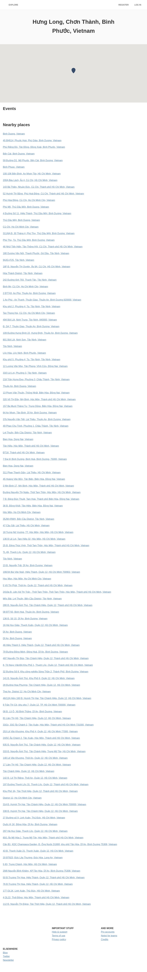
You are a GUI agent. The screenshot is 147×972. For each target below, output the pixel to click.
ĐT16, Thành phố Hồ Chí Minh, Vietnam (24, 452)
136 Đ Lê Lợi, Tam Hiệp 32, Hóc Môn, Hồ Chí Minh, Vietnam (34, 539)
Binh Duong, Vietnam (14, 134)
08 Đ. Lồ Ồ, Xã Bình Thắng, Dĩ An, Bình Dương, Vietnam (32, 711)
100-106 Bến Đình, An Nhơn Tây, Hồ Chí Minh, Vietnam (32, 173)
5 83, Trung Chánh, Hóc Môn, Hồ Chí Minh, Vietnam (30, 864)
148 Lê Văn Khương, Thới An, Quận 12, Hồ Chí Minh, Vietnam (35, 758)
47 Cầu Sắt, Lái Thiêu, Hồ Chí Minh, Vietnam (26, 525)
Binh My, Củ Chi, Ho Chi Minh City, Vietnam (25, 286)
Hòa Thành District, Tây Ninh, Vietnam (22, 273)
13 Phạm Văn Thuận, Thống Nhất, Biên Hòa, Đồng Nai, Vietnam (36, 392)
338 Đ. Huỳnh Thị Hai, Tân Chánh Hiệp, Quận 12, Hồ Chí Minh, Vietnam (40, 811)
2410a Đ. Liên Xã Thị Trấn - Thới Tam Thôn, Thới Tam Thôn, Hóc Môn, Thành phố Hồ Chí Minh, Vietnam (57, 592)
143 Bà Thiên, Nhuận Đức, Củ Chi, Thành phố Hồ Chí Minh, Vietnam (39, 187)
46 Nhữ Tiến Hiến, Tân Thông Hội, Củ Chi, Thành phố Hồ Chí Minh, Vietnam (43, 246)
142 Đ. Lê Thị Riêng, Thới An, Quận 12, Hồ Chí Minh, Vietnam (35, 778)
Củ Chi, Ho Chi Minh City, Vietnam (20, 227)
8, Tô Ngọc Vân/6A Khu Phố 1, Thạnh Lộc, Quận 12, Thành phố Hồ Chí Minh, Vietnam (48, 665)
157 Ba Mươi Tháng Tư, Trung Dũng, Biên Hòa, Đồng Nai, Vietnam (37, 406)
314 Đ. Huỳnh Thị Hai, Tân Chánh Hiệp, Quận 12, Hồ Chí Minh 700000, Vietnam (44, 804)
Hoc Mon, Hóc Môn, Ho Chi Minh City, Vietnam (27, 578)
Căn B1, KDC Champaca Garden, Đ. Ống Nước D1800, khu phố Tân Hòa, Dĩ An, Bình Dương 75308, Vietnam (60, 844)
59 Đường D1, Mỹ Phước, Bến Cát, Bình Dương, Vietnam (33, 160)
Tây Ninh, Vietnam (12, 346)
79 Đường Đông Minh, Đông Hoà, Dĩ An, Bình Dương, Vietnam (35, 652)
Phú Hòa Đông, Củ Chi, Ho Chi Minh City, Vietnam (29, 200)
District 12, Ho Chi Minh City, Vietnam (22, 798)
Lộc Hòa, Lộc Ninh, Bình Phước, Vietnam (24, 353)
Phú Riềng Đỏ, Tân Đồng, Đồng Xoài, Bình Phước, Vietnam (34, 147)
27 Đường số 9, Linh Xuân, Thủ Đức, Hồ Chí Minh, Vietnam (34, 817)
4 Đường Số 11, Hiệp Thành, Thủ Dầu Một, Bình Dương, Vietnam (37, 213)
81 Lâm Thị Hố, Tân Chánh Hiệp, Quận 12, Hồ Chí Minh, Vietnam (37, 718)
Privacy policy (59, 939)
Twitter (6, 956)
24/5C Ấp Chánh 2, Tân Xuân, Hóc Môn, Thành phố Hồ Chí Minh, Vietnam (41, 738)
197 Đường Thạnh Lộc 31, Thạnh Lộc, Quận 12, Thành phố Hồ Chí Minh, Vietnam (45, 784)
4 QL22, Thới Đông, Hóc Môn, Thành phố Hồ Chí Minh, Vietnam (36, 897)
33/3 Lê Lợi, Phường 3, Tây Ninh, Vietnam (25, 373)
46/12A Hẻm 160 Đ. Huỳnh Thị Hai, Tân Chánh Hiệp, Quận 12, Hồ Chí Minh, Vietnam (47, 698)
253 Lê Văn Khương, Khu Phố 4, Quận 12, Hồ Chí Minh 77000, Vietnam (40, 731)
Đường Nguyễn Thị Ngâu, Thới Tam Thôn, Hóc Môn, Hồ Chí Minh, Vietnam (42, 492)
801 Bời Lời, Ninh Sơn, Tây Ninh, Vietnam (24, 339)
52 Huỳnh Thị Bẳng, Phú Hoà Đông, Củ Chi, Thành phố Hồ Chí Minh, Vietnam (43, 193)
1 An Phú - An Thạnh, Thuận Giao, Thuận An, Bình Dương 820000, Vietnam (42, 300)
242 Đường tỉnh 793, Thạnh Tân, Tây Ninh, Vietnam (30, 280)
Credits (104, 939)
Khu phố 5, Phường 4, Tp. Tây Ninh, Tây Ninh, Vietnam (31, 359)
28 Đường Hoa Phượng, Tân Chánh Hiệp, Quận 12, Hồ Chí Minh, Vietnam (41, 685)
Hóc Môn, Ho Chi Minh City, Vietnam (22, 512)
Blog (5, 952)
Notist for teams (109, 935)
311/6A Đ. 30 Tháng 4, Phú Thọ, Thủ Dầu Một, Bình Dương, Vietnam (39, 233)
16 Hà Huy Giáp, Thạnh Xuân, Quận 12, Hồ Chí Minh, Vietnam (35, 625)
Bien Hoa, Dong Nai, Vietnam (18, 439)
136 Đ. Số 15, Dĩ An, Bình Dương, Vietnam (25, 618)
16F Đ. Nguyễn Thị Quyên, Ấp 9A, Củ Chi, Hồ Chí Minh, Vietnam (36, 266)
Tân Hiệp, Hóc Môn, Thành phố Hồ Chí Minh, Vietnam (31, 446)
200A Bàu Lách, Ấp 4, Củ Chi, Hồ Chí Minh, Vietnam (30, 180)
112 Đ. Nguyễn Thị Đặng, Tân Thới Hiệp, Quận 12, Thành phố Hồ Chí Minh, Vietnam (47, 904)
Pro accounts (107, 932)
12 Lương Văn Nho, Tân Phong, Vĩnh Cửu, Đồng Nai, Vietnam (35, 366)
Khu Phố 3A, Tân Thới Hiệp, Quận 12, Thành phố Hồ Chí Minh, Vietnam (40, 791)
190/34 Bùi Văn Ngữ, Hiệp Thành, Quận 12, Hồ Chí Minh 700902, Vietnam (41, 572)
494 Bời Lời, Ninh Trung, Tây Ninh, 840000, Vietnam (30, 320)
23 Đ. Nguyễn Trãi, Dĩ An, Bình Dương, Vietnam (27, 565)
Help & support (59, 932)
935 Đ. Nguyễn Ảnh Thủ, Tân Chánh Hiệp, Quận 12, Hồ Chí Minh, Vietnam (41, 744)
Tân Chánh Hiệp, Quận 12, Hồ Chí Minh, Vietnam (28, 771)
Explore (13, 5)
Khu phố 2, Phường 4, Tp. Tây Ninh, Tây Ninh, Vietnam (31, 306)
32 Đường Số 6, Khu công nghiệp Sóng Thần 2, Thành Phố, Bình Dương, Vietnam (45, 671)
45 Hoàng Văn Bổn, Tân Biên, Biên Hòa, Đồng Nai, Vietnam (34, 479)
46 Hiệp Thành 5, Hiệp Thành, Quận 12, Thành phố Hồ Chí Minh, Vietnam (41, 645)
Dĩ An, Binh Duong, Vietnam (17, 632)
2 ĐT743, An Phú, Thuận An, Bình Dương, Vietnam (29, 293)
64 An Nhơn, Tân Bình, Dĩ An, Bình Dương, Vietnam (30, 412)
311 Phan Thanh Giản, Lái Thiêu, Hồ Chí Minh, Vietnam (32, 472)
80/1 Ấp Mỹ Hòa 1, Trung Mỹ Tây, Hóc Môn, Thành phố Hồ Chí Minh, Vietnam (43, 837)
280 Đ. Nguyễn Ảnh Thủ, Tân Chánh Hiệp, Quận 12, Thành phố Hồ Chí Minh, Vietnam (47, 605)
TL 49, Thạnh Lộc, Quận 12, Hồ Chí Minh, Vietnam (29, 552)
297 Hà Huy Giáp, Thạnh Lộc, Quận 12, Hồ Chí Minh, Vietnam (35, 831)
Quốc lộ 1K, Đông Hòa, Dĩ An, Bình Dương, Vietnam (30, 824)
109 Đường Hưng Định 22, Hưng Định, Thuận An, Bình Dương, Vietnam (40, 333)
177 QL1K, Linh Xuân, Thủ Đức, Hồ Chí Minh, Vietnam (31, 891)
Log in (138, 5)
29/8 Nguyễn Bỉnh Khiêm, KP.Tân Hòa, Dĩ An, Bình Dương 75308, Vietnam (41, 871)
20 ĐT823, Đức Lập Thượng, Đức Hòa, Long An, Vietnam (33, 857)
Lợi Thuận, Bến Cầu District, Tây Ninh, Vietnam (27, 432)
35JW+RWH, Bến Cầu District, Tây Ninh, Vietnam (28, 519)
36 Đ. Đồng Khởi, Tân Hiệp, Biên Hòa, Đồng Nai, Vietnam (33, 505)
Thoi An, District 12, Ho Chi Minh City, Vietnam (27, 691)
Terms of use (58, 935)
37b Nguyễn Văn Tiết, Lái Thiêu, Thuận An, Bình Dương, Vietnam (36, 419)
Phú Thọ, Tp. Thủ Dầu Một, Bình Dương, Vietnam (29, 240)
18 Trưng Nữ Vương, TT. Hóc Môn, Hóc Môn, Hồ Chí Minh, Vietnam (38, 532)
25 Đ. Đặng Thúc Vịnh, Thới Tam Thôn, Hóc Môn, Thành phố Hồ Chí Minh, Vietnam (46, 545)
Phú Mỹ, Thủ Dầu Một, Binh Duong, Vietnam (26, 207)
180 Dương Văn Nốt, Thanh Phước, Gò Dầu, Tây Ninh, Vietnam (36, 253)
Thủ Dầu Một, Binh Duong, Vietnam (21, 220)
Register (123, 5)
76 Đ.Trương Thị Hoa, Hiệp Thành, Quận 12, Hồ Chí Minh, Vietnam (38, 884)
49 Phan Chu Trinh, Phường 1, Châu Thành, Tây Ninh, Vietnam (35, 426)
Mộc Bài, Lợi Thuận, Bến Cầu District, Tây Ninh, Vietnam (32, 598)
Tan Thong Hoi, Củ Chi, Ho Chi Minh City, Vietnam (29, 313)
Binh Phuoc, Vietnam (14, 167)
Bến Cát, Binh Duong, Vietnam (19, 153)
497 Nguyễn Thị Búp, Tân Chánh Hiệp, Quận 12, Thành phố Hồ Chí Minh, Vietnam (46, 658)
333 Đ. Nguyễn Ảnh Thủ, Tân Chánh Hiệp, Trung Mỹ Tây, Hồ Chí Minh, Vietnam (44, 751)
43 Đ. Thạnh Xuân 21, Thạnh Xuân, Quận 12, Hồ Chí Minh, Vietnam (38, 851)
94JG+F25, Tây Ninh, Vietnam (18, 260)
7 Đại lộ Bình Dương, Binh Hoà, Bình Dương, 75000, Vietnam (35, 459)
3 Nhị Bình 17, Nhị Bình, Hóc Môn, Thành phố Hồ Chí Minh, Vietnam (38, 486)
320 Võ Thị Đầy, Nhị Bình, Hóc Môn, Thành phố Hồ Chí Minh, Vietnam (39, 399)
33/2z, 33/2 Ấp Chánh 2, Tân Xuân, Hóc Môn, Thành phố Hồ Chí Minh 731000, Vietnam (48, 725)
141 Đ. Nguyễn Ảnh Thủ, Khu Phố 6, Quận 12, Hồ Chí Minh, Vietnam (39, 678)
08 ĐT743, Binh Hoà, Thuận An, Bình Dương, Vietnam (31, 612)
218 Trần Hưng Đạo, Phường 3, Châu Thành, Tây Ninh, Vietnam (36, 379)
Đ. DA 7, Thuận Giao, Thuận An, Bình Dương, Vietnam (31, 326)
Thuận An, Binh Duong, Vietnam (19, 386)
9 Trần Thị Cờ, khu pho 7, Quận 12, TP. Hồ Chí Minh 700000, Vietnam (39, 705)
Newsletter (8, 960)
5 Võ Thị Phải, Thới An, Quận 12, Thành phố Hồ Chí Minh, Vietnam (37, 585)
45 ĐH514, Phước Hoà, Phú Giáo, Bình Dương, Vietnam (32, 140)
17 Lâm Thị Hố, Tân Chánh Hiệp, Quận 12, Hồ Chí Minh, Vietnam (37, 764)
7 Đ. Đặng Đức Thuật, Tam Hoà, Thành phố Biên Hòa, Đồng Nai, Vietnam (41, 499)
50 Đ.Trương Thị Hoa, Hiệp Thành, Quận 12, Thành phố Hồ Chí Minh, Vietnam (44, 877)
